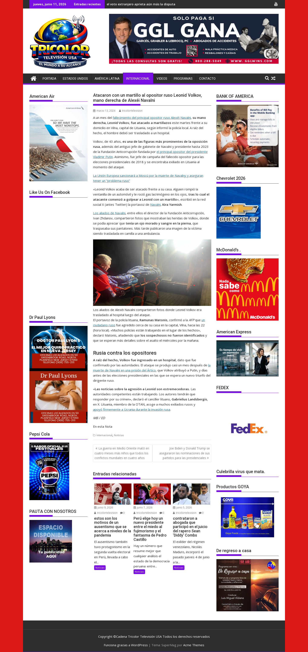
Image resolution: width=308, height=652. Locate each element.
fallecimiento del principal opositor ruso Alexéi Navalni (152, 117)
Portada (49, 79)
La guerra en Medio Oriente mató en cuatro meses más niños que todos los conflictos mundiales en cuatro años (122, 453)
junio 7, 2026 (143, 507)
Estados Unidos (75, 79)
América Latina (107, 79)
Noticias (119, 435)
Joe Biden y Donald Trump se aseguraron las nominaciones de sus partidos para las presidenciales (184, 453)
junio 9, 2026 (103, 507)
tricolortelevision (130, 110)
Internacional (138, 79)
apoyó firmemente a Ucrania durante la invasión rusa (131, 409)
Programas (183, 79)
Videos (162, 79)
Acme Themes (193, 645)
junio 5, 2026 (182, 507)
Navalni (155, 204)
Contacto (207, 79)
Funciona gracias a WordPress (126, 645)
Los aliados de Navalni (109, 213)
